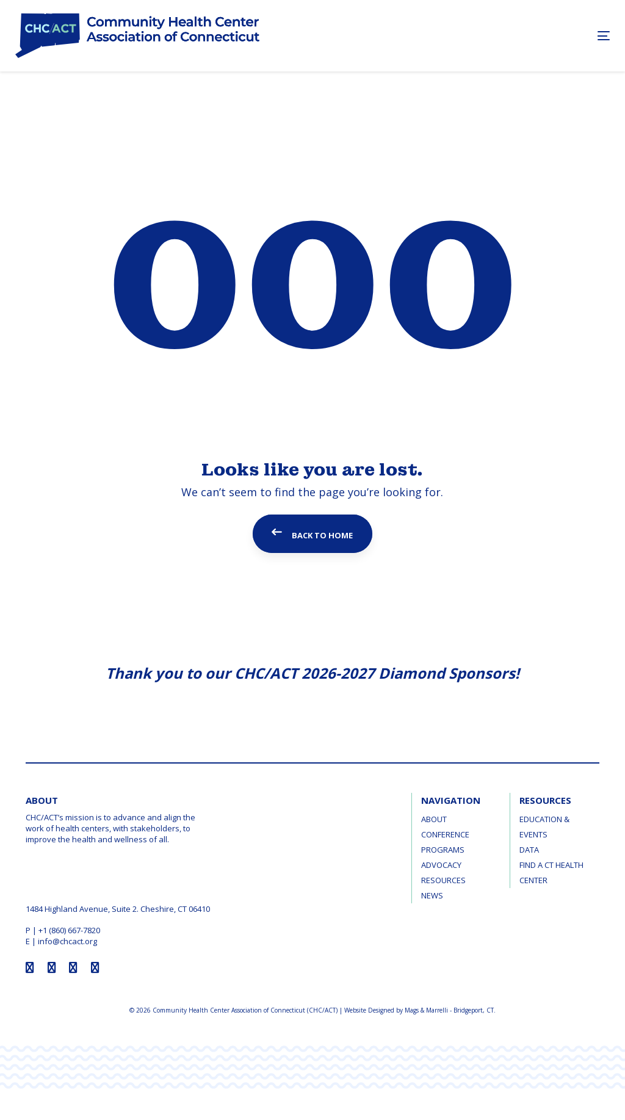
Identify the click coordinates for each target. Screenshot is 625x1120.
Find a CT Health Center (551, 872)
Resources (443, 880)
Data (529, 849)
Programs (442, 849)
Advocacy (441, 864)
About (434, 819)
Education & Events (544, 827)
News (432, 895)
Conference (445, 834)
